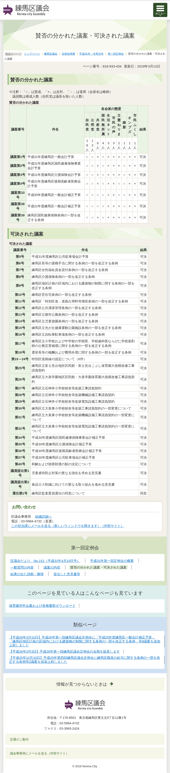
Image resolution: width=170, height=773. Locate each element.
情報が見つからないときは (81, 684)
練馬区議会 (50, 53)
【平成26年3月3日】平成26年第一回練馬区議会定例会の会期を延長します (64, 651)
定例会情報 (68, 53)
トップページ (32, 53)
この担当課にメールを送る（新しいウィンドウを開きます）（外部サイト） (67, 526)
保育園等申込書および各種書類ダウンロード (42, 606)
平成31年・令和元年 (91, 53)
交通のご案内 (19, 739)
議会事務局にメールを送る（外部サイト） (39, 753)
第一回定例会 (116, 53)
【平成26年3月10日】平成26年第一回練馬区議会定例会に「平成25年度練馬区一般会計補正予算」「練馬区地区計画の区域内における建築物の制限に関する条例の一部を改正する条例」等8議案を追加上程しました (84, 641)
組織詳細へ (43, 516)
